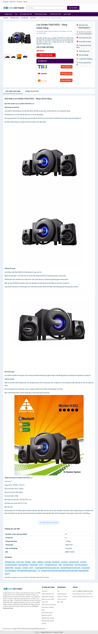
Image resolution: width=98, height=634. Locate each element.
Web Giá (37, 628)
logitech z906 (9, 568)
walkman (40, 562)
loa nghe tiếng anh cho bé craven (70, 568)
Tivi (16, 14)
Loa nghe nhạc (24, 18)
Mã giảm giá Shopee (48, 621)
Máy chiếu (67, 14)
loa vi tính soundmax (81, 565)
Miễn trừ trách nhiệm (48, 599)
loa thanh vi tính (74, 562)
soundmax (64, 562)
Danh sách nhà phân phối (48, 609)
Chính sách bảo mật (48, 594)
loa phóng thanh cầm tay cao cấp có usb (47, 568)
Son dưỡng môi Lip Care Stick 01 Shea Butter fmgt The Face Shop (29, 577)
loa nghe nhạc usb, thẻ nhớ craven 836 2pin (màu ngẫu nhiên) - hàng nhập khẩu (64, 571)
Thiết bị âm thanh (41, 14)
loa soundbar (86, 568)
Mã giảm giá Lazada (48, 618)
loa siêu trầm (34, 565)
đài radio (28, 562)
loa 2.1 (31, 568)
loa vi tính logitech (10, 571)
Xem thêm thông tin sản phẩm (49, 522)
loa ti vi (7, 574)
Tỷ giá (14, 628)
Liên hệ (25, 1)
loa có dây (48, 562)
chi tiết (32, 91)
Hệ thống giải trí (26, 14)
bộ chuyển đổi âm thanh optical (27, 571)
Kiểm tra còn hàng (46, 55)
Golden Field (47, 31)
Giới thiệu (19, 1)
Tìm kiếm (73, 8)
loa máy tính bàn (68, 565)
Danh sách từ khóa (47, 612)
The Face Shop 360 (22, 628)
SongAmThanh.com (46, 632)
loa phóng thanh (23, 565)
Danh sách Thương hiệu (49, 604)
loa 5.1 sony (20, 562)
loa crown (83, 562)
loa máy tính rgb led (11, 565)
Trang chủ (6, 1)
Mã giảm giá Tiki (46, 615)
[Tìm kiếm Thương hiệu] (46, 8)
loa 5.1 (41, 565)
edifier (34, 562)
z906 (60, 565)
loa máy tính (56, 562)
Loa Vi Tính (33, 18)
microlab (25, 568)
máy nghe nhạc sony (51, 565)
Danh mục (13, 1)
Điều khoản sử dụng (48, 596)
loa (39, 571)
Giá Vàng (31, 628)
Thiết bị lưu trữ (55, 14)
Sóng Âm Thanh (58, 632)
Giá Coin (42, 628)
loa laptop (18, 568)
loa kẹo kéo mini (10, 562)
